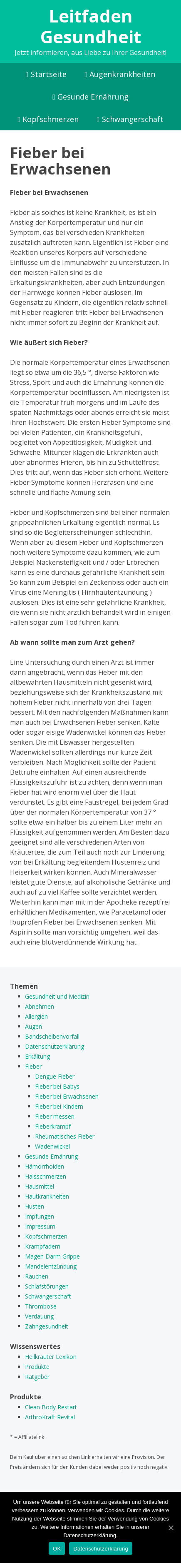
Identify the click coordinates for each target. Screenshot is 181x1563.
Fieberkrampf (53, 1126)
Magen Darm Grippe (52, 1256)
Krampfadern (42, 1246)
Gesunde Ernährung (90, 97)
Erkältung (37, 1056)
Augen (33, 1026)
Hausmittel (39, 1186)
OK (57, 1549)
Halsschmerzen (45, 1176)
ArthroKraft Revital (50, 1417)
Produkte (37, 1367)
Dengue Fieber (54, 1076)
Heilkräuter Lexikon (51, 1357)
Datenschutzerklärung (54, 1046)
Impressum (40, 1226)
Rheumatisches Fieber (64, 1136)
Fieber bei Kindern (59, 1106)
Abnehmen (39, 1006)
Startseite (46, 74)
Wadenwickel (52, 1146)
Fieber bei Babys (57, 1086)
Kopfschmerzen (48, 119)
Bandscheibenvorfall (52, 1036)
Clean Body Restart (51, 1407)
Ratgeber (37, 1377)
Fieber (33, 1066)
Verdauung (39, 1316)
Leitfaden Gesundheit (90, 26)
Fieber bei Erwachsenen (67, 1096)
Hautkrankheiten (47, 1196)
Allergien (36, 1016)
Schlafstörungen (47, 1286)
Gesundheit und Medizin (57, 996)
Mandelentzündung (51, 1266)
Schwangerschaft (130, 119)
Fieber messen (54, 1116)
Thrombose (41, 1306)
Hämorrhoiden (44, 1166)
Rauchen (36, 1276)
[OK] (170, 1527)
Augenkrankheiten (120, 74)
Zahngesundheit (46, 1326)
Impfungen (39, 1216)
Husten (34, 1206)
